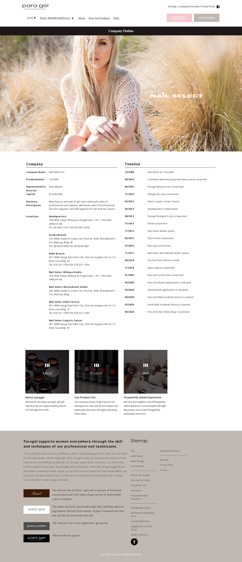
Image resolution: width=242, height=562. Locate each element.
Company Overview (189, 6)
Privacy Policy (208, 6)
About (81, 18)
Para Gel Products (99, 18)
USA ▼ (31, 17)
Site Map (172, 6)
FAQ (116, 18)
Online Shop (207, 17)
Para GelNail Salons (179, 17)
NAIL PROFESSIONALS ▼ (57, 18)
